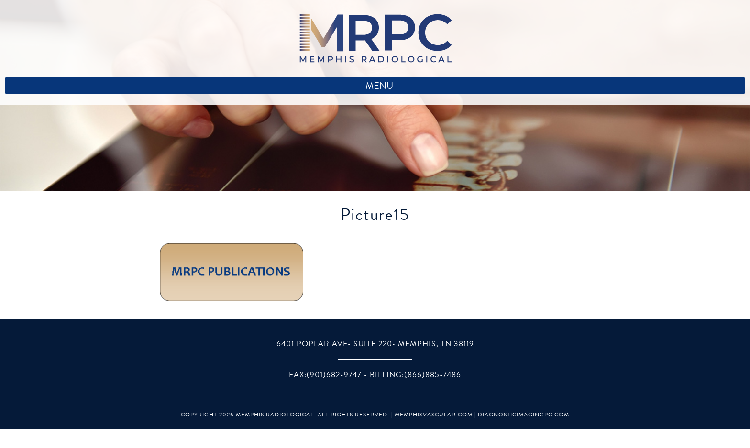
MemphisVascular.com (434, 414)
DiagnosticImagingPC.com (523, 414)
